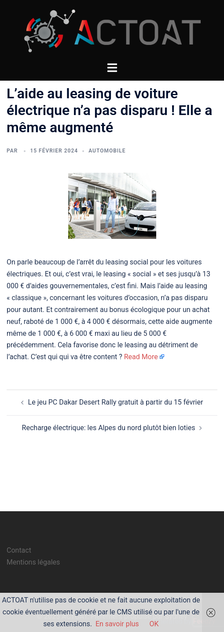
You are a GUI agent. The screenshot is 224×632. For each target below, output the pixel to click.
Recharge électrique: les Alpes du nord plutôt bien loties (108, 428)
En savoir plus (117, 624)
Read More (141, 357)
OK (154, 624)
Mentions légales (33, 562)
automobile (106, 151)
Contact (19, 550)
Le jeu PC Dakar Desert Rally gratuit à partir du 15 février (115, 402)
